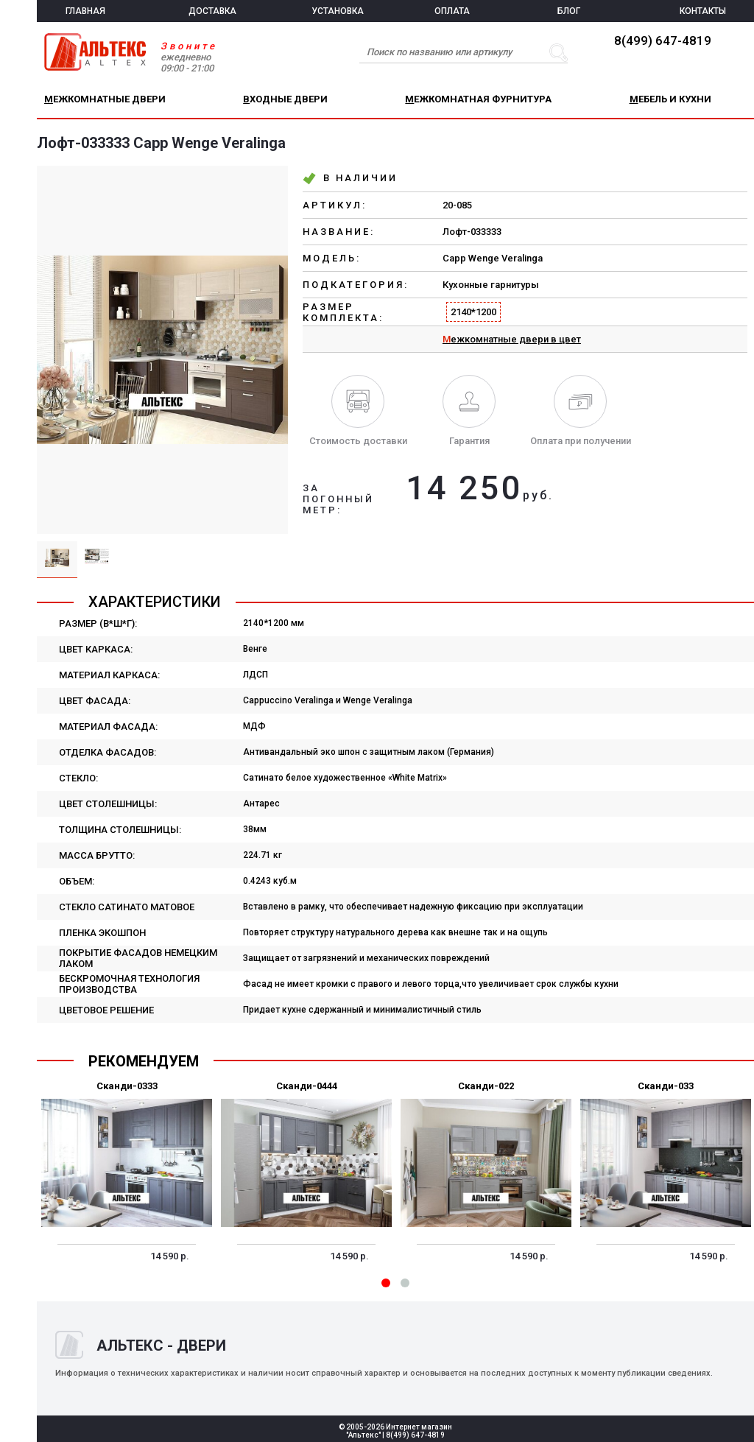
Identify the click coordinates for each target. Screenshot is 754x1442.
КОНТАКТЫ (703, 11)
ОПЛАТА (452, 11)
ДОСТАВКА (212, 11)
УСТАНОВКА (337, 11)
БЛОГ (568, 11)
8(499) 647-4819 (662, 40)
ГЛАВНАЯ (85, 11)
